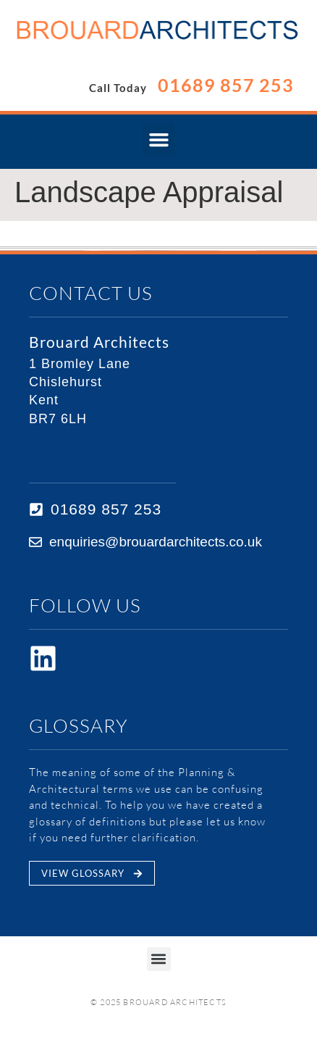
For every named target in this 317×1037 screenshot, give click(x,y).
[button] (158, 139)
